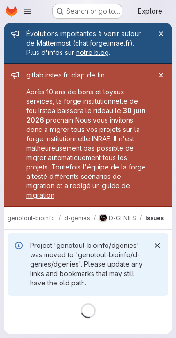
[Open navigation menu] (27, 11)
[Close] (161, 33)
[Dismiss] (157, 245)
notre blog (92, 52)
